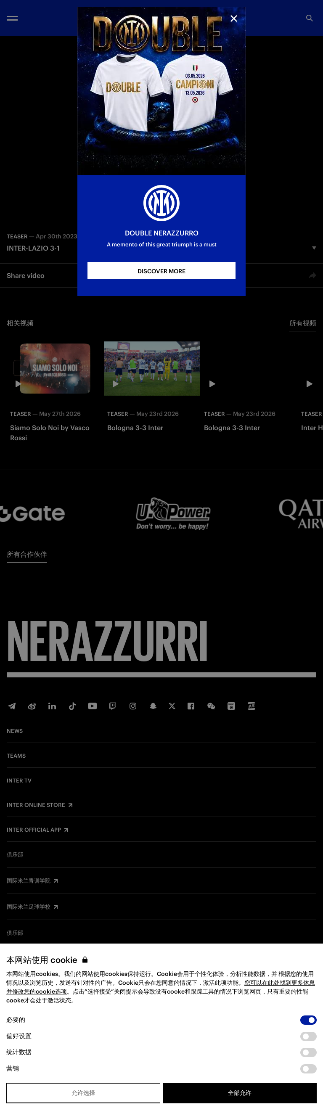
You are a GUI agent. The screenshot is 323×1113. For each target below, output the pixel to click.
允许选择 (83, 1093)
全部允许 (240, 1093)
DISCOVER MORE (161, 271)
